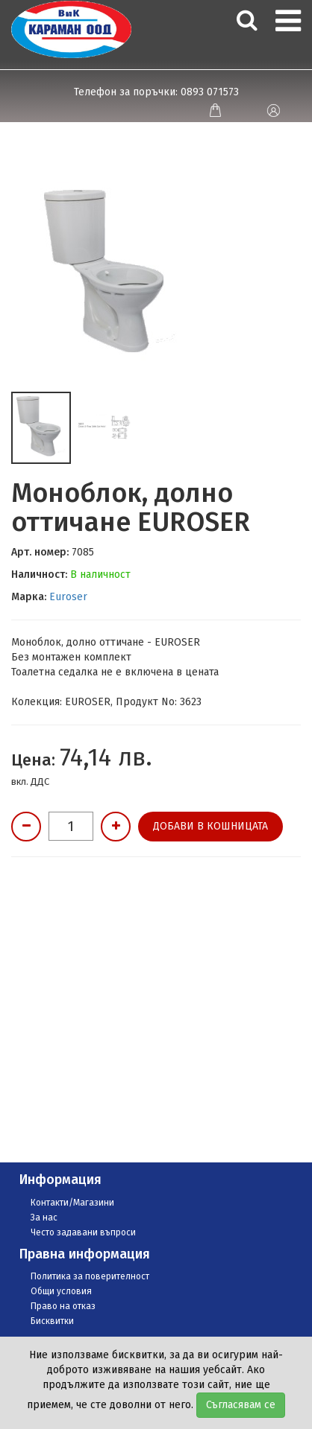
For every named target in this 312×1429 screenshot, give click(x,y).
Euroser (68, 597)
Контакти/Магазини (72, 1202)
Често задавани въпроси (83, 1232)
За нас (44, 1217)
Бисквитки (52, 1321)
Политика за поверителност (90, 1276)
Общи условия (61, 1291)
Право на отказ (63, 1306)
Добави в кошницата (210, 826)
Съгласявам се (240, 1404)
